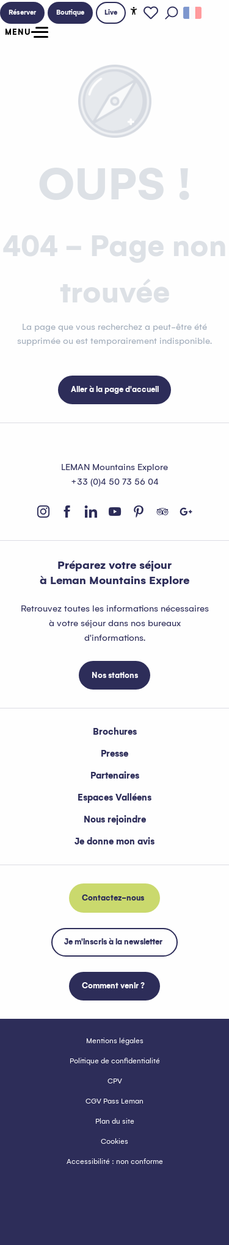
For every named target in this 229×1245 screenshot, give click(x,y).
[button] (171, 12)
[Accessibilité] (134, 11)
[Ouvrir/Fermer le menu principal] (24, 32)
